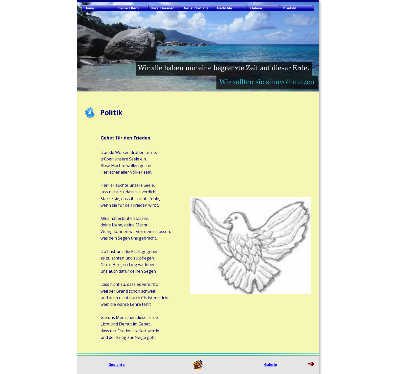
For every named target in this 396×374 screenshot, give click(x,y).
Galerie (270, 364)
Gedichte (116, 364)
